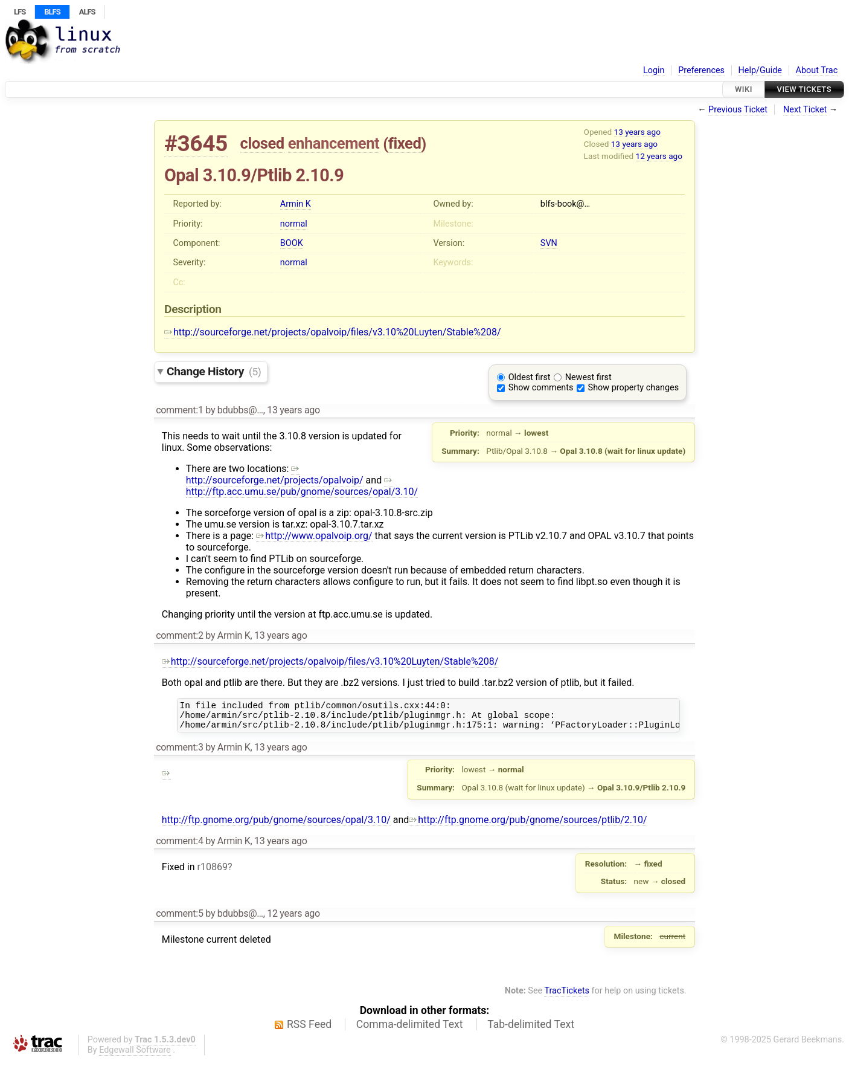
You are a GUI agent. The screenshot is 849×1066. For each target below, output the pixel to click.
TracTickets (566, 996)
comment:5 (179, 919)
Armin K (295, 204)
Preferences (701, 70)
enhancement (334, 143)
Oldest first (529, 377)
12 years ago (659, 156)
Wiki (743, 89)
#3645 (196, 144)
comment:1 (179, 410)
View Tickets (804, 89)
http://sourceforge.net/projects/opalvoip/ (275, 474)
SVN (548, 243)
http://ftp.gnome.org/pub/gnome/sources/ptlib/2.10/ (528, 825)
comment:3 (179, 752)
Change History (214, 371)
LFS (19, 11)
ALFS (87, 11)
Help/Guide (760, 70)
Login (654, 70)
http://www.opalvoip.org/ (314, 535)
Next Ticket (805, 110)
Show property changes (633, 388)
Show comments (541, 388)
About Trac (817, 70)
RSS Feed (309, 1030)
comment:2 (179, 635)
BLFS (52, 11)
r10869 (212, 872)
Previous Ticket (737, 110)
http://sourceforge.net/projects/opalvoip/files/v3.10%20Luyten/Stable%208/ (332, 332)
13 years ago (637, 132)
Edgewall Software (135, 1055)
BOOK (291, 243)
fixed (404, 143)
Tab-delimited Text (530, 1030)
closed (262, 143)
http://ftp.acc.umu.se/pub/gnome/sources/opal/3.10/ (302, 485)
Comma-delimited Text (409, 1030)
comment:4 (179, 846)
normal (293, 224)
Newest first (588, 377)
